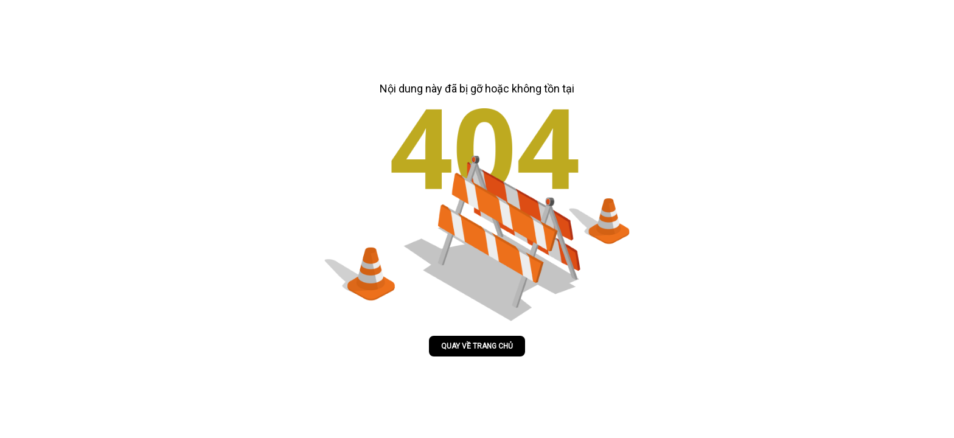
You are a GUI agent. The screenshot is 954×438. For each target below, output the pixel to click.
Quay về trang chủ (477, 346)
